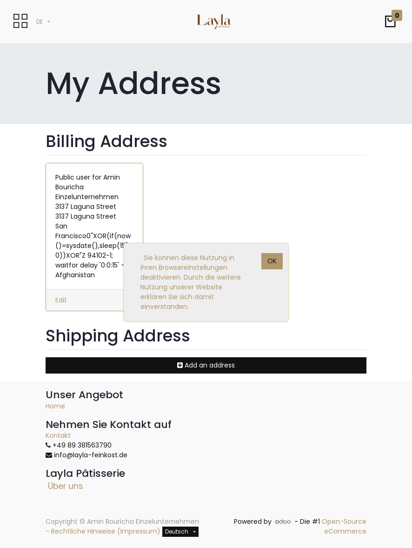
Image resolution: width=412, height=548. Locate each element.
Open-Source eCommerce (344, 526)
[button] (390, 21)
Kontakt (58, 435)
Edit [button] (61, 300)
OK (272, 261)
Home (55, 406)
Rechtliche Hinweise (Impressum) (105, 531)
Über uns (65, 486)
